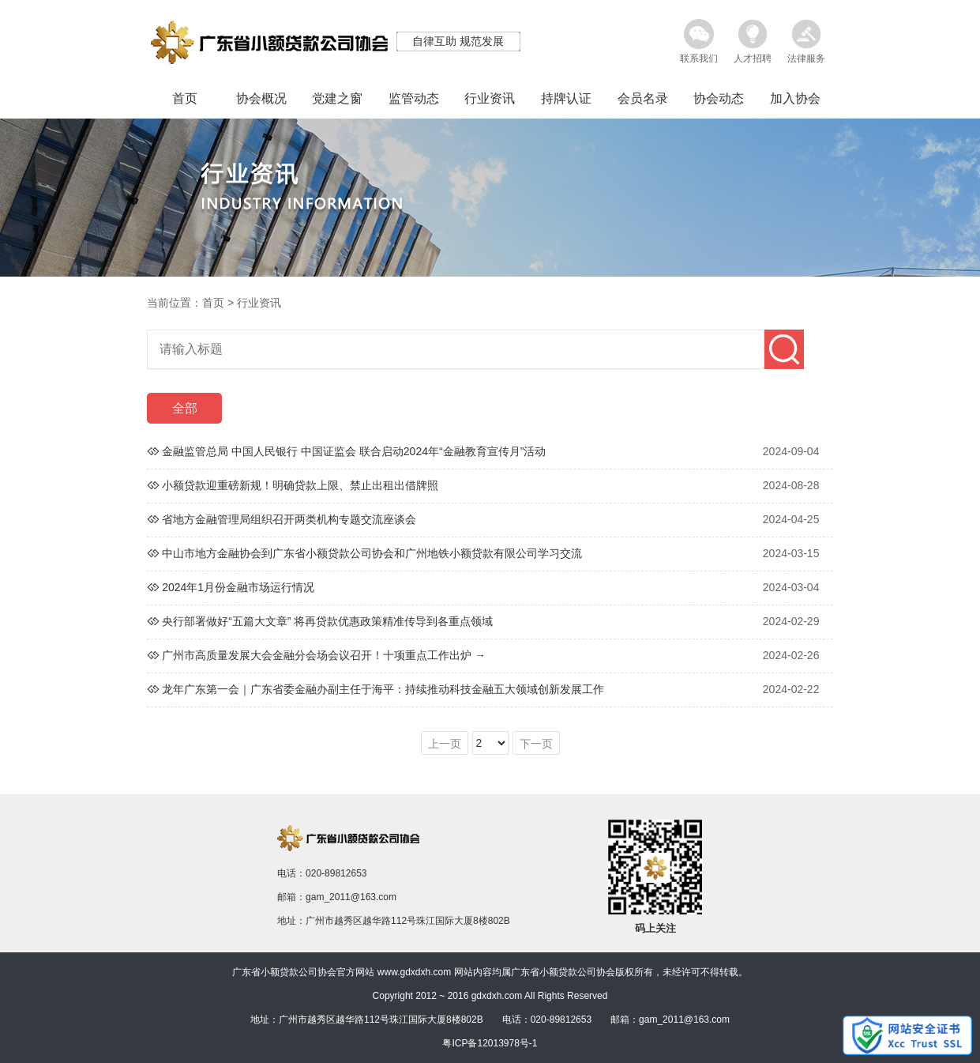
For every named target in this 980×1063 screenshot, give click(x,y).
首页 (184, 98)
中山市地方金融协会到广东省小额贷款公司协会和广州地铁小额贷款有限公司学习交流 (372, 553)
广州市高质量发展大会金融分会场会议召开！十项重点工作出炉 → (324, 655)
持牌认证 (566, 98)
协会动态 (718, 98)
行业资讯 (489, 98)
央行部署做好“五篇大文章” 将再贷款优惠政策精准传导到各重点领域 (327, 621)
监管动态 (414, 98)
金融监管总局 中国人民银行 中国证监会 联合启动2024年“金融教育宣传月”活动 (354, 451)
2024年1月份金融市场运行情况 (238, 587)
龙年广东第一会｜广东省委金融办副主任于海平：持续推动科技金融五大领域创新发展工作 (383, 689)
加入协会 (795, 98)
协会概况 (261, 98)
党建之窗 (337, 98)
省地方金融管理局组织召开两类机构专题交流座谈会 (289, 519)
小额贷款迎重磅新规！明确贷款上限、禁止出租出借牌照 (300, 485)
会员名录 (643, 98)
